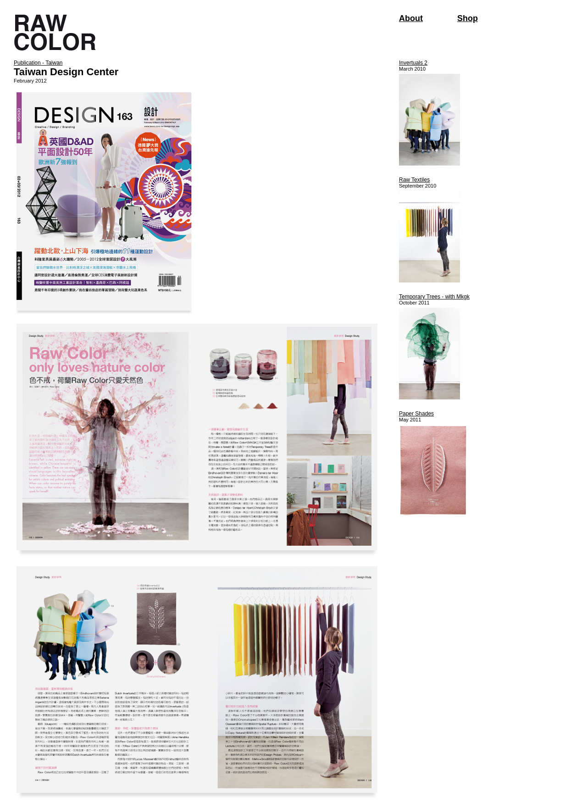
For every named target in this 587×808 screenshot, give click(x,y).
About (411, 18)
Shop (467, 18)
